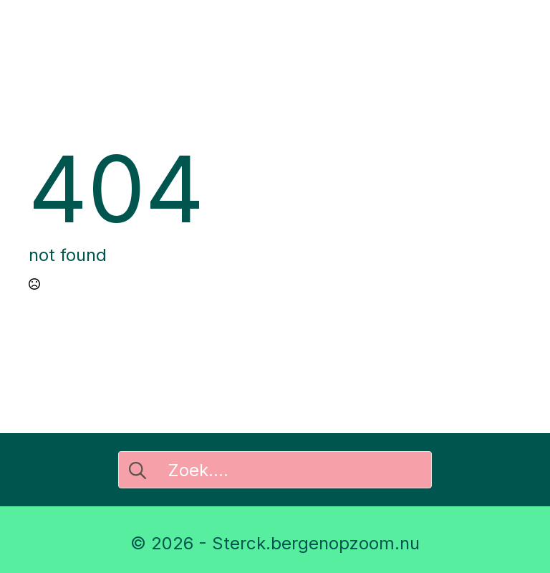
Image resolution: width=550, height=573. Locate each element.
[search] (137, 470)
